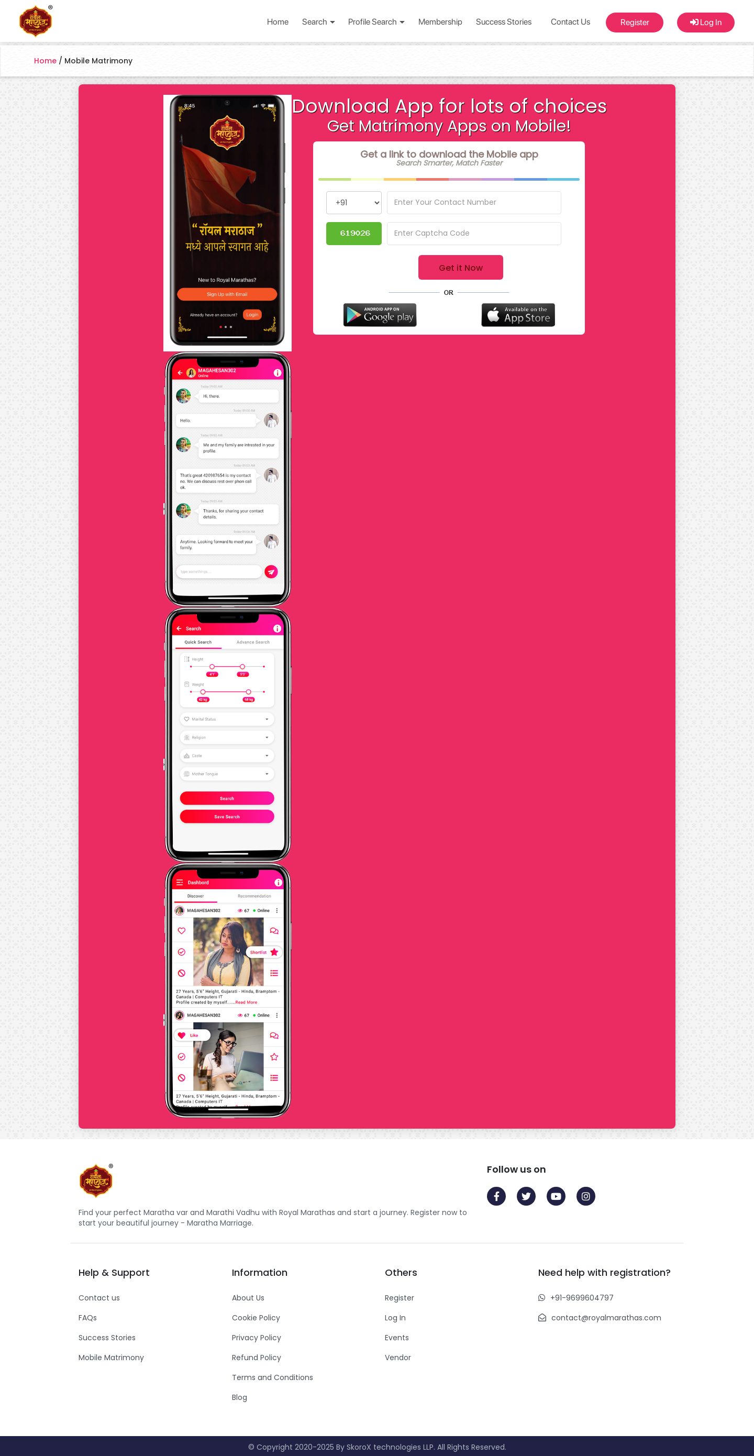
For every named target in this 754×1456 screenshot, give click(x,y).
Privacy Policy (256, 1337)
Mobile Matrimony (111, 1357)
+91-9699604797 (582, 1298)
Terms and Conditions (272, 1377)
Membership (440, 22)
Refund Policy (256, 1357)
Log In (706, 22)
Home (278, 22)
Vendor (398, 1357)
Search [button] (318, 22)
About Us (248, 1298)
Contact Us (570, 22)
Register (634, 22)
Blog (239, 1397)
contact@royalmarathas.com (606, 1317)
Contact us (99, 1298)
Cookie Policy (256, 1317)
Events (397, 1337)
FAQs (88, 1317)
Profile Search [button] (376, 22)
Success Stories (503, 22)
